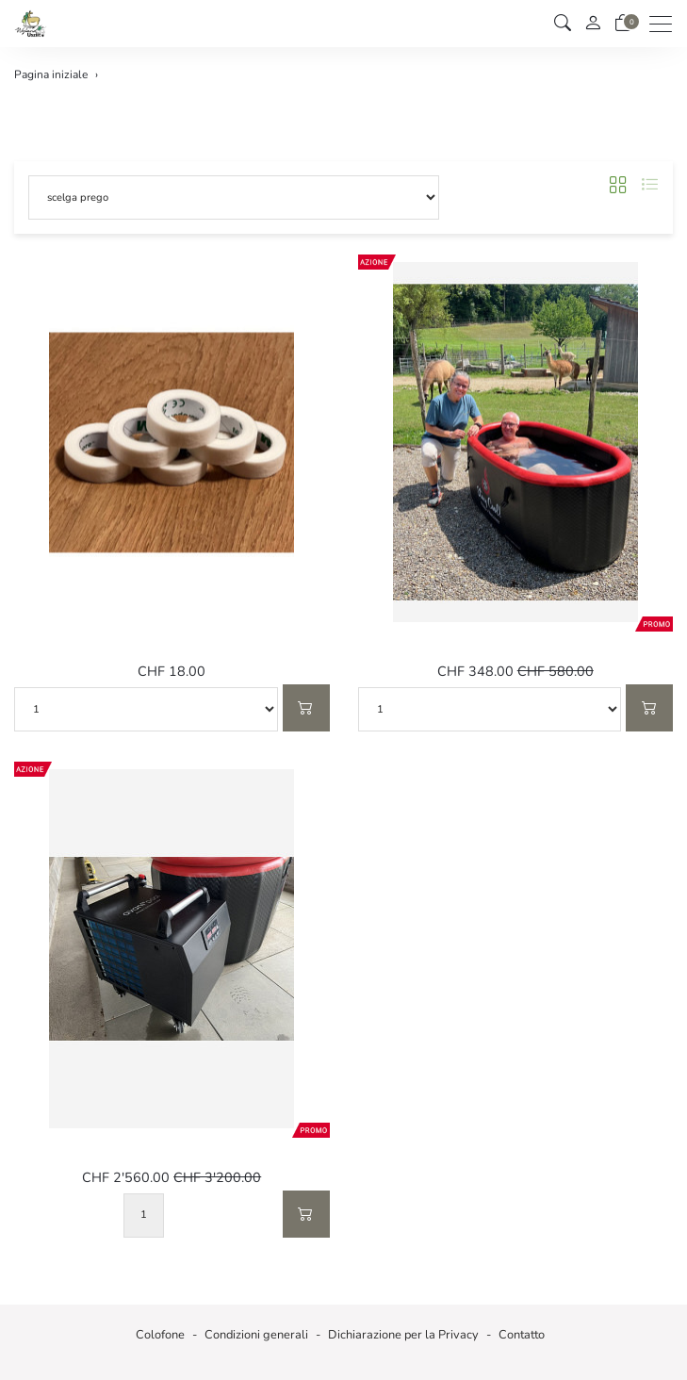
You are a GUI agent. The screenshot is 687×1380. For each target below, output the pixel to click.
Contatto (522, 1334)
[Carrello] (623, 23)
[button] (562, 23)
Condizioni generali (256, 1334)
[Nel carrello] (306, 707)
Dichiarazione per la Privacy (403, 1334)
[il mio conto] (593, 24)
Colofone (160, 1334)
